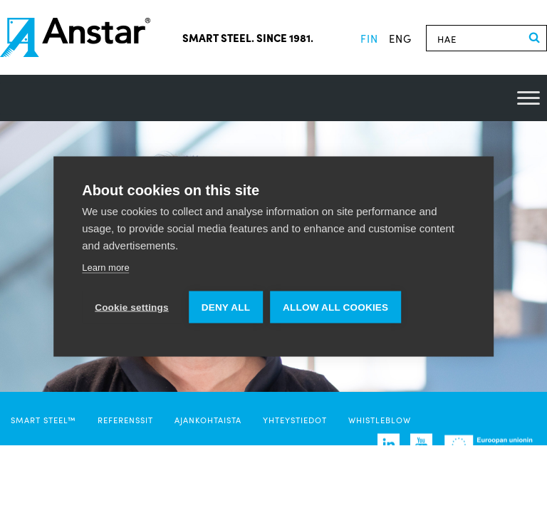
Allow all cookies (335, 307)
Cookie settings (132, 307)
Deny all (226, 307)
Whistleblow (379, 419)
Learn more (105, 267)
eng (400, 38)
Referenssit (125, 419)
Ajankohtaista (207, 419)
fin (369, 38)
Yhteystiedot (295, 419)
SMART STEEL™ (43, 419)
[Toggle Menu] (528, 98)
